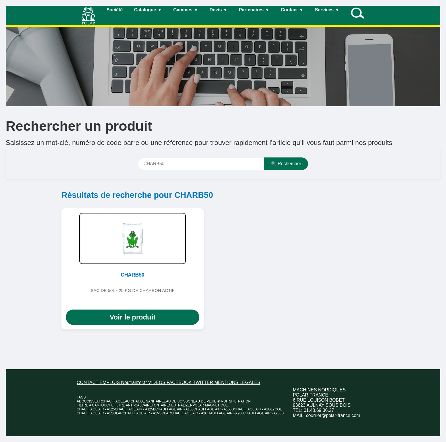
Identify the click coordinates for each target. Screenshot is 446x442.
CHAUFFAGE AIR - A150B (213, 409)
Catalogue (148, 9)
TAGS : (82, 397)
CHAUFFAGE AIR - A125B (135, 409)
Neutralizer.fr (134, 382)
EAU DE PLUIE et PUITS (212, 401)
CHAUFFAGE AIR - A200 (224, 413)
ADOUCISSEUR (89, 401)
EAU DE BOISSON (178, 401)
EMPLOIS (110, 382)
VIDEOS (157, 382)
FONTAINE (160, 405)
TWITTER (203, 382)
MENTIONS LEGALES (237, 382)
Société (114, 9)
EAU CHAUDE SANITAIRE (143, 401)
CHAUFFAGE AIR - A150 (174, 409)
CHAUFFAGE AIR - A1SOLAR (100, 413)
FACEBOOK (180, 382)
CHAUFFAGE (112, 401)
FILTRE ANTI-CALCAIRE (132, 405)
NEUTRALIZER (180, 405)
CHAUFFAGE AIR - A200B (263, 413)
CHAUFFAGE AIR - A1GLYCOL (258, 409)
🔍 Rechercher (286, 163)
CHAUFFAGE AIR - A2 (188, 413)
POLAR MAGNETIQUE (210, 405)
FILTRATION (241, 401)
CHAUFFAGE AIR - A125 (96, 409)
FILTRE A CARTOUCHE (95, 405)
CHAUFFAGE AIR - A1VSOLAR (147, 413)
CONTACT (88, 382)
